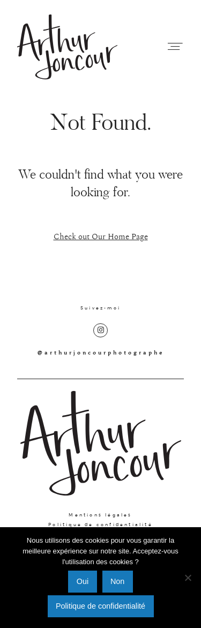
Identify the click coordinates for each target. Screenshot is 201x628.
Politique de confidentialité (100, 524)
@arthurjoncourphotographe (101, 353)
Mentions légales (100, 515)
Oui (82, 581)
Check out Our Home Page (101, 237)
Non (117, 581)
